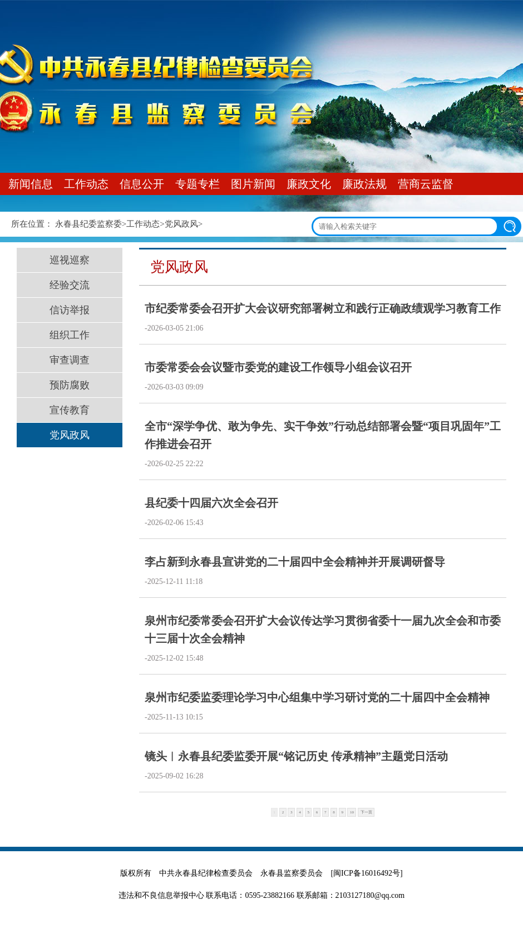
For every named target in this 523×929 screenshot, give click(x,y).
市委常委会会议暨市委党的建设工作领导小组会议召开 (278, 367)
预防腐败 (70, 385)
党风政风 (181, 223)
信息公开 (142, 184)
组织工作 (70, 335)
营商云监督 (425, 184)
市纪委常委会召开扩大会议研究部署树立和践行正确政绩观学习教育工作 (323, 308)
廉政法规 (364, 184)
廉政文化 (309, 184)
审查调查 (70, 360)
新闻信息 (30, 184)
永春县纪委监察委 (88, 223)
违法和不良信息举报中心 (161, 895)
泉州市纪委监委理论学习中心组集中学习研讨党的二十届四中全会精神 (317, 697)
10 (352, 812)
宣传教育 (70, 410)
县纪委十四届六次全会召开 (211, 503)
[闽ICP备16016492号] (366, 873)
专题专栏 (197, 184)
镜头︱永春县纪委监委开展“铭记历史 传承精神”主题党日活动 (296, 756)
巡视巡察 (70, 260)
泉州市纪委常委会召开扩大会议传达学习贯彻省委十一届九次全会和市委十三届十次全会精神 (323, 630)
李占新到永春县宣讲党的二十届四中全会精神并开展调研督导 (295, 562)
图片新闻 (253, 184)
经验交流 (70, 285)
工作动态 (86, 184)
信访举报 (70, 310)
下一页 (366, 812)
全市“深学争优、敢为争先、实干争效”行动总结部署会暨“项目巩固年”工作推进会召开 (323, 435)
